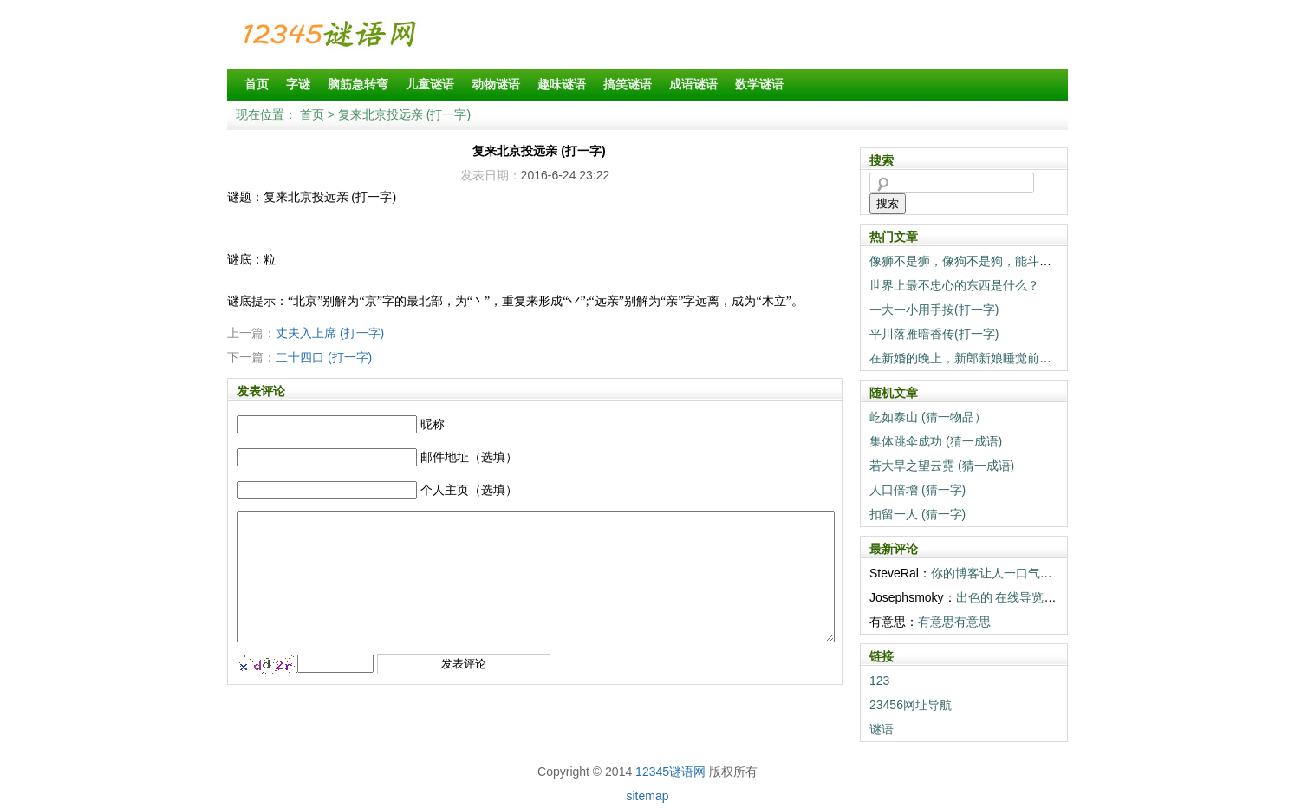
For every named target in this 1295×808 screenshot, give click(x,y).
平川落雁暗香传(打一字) (934, 334)
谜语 (881, 729)
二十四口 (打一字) (324, 357)
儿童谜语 (430, 84)
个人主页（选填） (468, 490)
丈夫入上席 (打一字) (330, 333)
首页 (256, 84)
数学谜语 (759, 84)
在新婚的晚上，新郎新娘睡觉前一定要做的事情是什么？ (1021, 358)
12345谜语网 (670, 772)
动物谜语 (496, 84)
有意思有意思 (954, 622)
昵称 (432, 424)
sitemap (647, 796)
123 (879, 680)
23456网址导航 (910, 705)
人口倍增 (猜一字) (917, 490)
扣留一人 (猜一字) (917, 514)
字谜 (298, 84)
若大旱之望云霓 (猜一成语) (941, 465)
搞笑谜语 (627, 84)
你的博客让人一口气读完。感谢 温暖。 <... (1046, 573)
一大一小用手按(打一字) (934, 309)
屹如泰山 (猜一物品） (927, 417)
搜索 (887, 203)
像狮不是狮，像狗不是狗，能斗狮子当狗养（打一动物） (1021, 261)
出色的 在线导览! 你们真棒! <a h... (1048, 597)
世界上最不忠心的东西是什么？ (954, 285)
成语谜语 (693, 84)
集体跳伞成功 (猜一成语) (935, 441)
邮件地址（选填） (468, 457)
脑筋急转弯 (358, 84)
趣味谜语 (561, 84)
